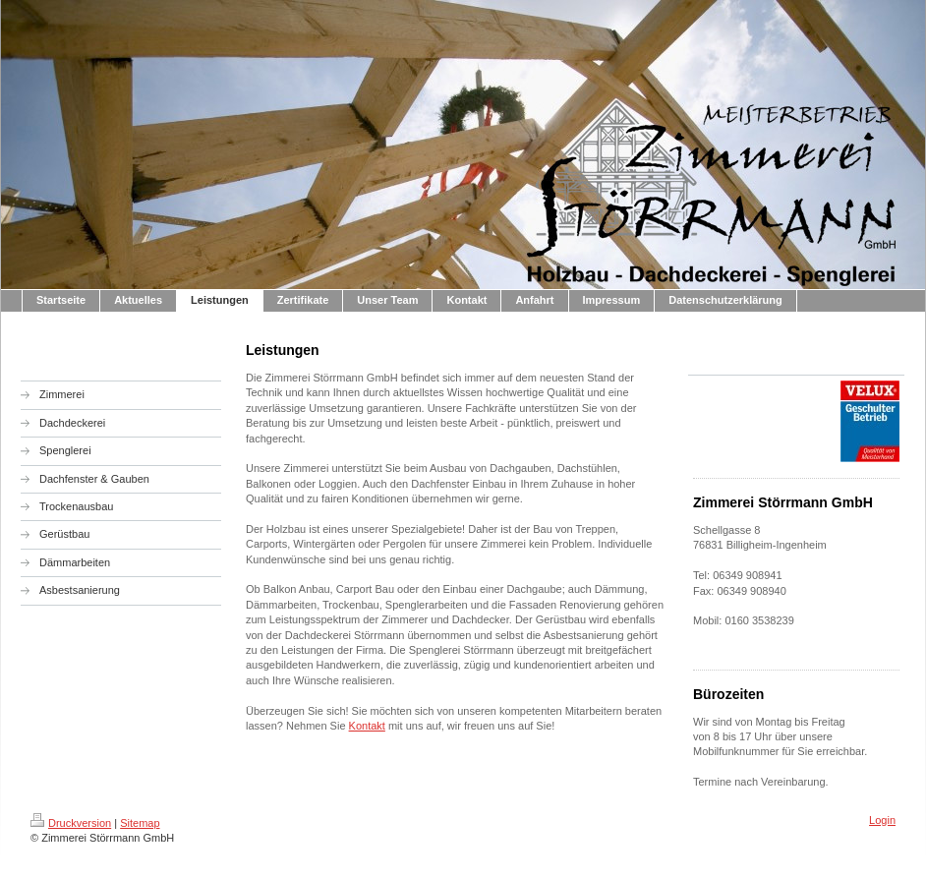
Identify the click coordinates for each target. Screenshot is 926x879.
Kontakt (367, 726)
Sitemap (139, 823)
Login (882, 820)
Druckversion (70, 823)
